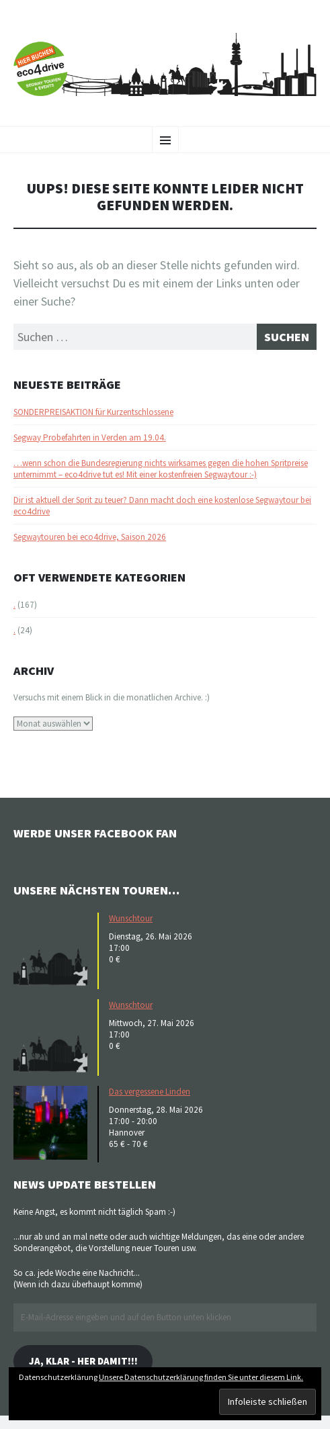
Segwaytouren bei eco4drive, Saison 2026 (89, 537)
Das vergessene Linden (149, 1091)
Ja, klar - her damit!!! (83, 1360)
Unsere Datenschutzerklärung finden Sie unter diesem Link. (201, 1377)
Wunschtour (131, 918)
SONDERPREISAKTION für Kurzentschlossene (93, 412)
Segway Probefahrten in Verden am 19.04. (89, 437)
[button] (53, 949)
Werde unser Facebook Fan (95, 833)
